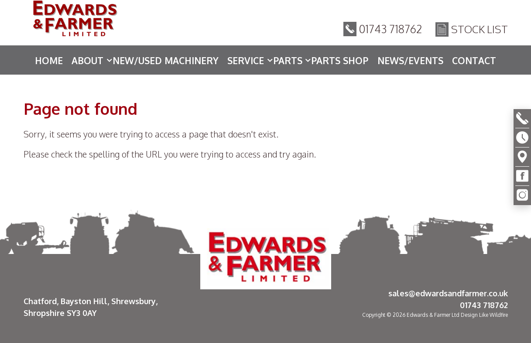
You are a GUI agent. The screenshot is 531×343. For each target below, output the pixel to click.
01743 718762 (390, 30)
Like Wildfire (493, 315)
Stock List (479, 30)
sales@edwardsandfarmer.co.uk (448, 293)
